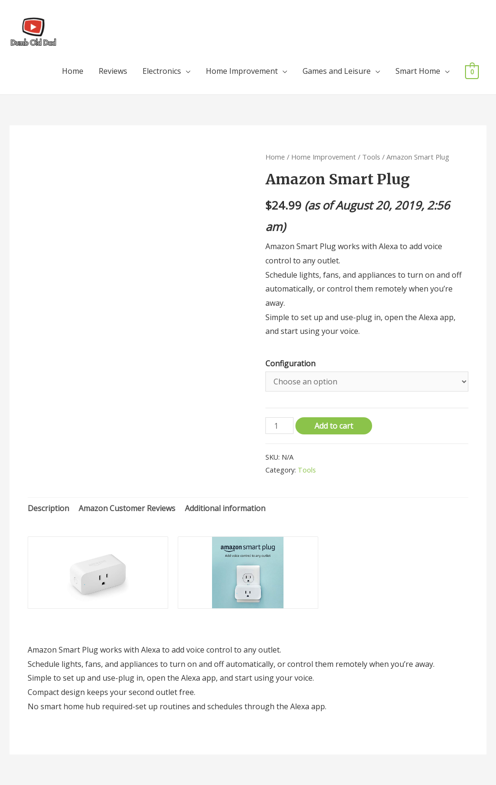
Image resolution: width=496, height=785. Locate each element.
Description (48, 508)
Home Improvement (242, 71)
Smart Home (417, 71)
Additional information (225, 508)
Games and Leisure (337, 71)
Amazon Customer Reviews (127, 508)
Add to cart (333, 426)
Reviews (113, 71)
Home (72, 71)
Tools (371, 156)
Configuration (290, 363)
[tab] (48, 509)
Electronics (161, 71)
